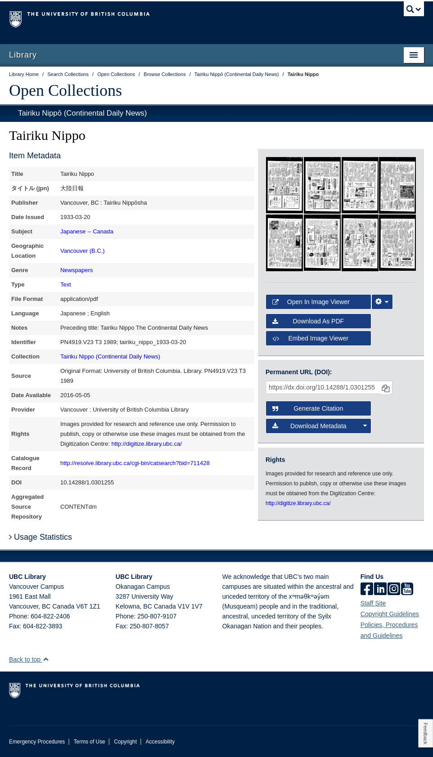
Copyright (125, 742)
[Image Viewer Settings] (382, 301)
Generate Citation (307, 408)
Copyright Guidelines (390, 614)
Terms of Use (89, 742)
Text (65, 284)
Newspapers (76, 270)
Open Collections (65, 90)
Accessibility (160, 742)
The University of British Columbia (185, 18)
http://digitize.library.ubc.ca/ (146, 443)
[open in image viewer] (284, 184)
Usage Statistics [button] (40, 537)
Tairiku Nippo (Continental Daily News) (110, 356)
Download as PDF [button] (308, 321)
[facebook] (367, 590)
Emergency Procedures (37, 742)
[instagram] (394, 590)
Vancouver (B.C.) (82, 250)
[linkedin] (380, 590)
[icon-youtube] (407, 590)
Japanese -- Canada (86, 231)
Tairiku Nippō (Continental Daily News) (82, 113)
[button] (45, 659)
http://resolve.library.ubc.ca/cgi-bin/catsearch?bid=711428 (135, 463)
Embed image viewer (310, 338)
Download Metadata (319, 426)
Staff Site (373, 603)
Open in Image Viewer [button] (311, 301)
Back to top (29, 659)
